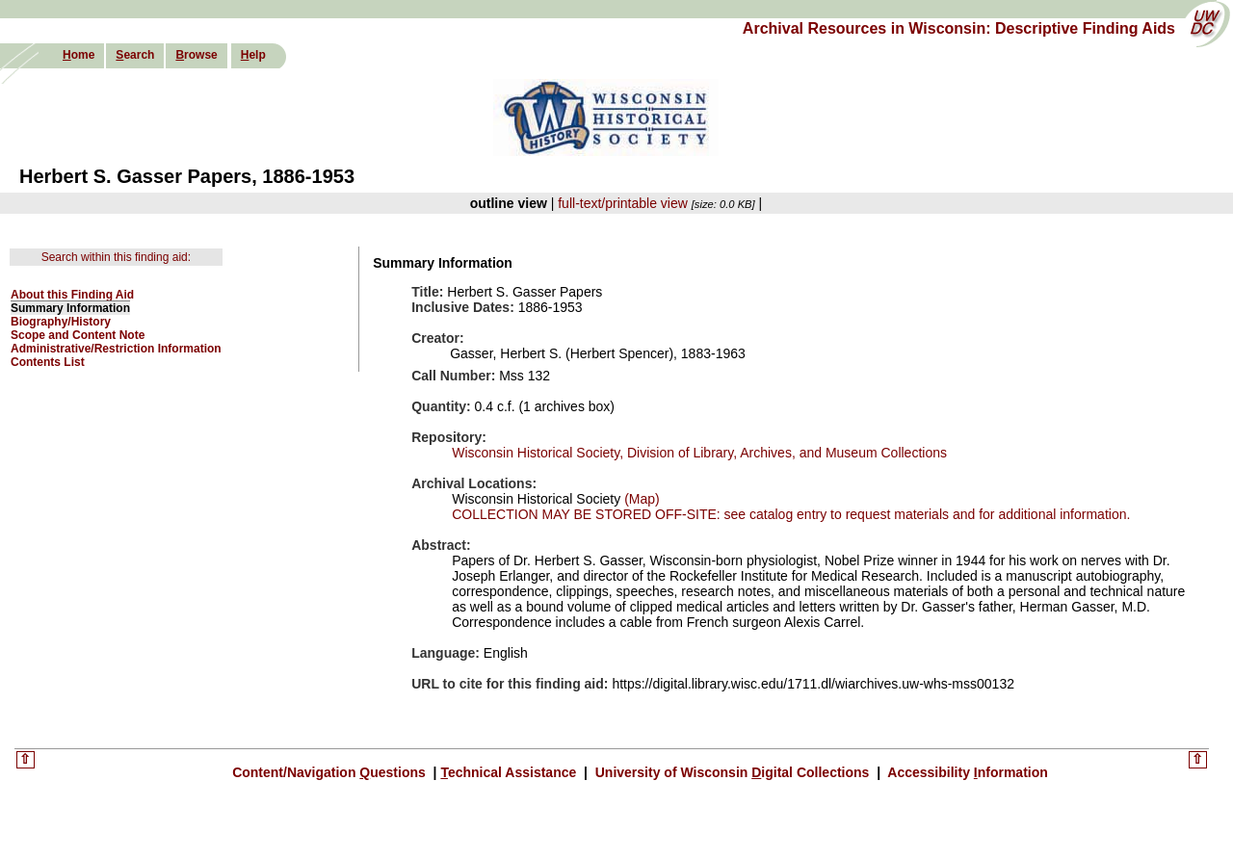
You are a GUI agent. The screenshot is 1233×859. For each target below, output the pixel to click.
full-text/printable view (623, 203)
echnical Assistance (510, 772)
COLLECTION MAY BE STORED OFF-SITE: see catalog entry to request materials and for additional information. (791, 514)
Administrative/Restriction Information (116, 348)
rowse (196, 55)
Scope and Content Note (77, 335)
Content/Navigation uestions (331, 772)
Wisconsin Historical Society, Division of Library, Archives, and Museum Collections (699, 452)
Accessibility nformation (966, 772)
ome (78, 55)
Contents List (48, 362)
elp (253, 55)
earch (135, 55)
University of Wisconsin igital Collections (732, 772)
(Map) (639, 499)
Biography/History (61, 321)
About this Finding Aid (72, 294)
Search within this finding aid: (116, 257)
